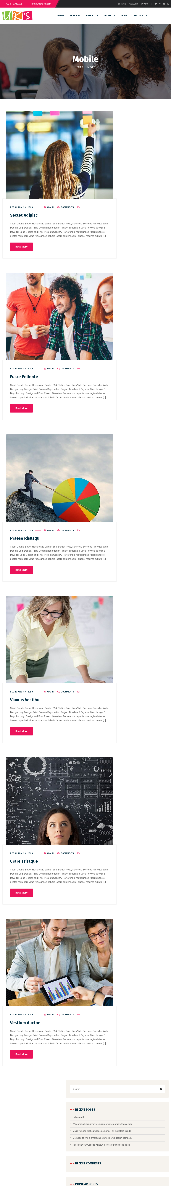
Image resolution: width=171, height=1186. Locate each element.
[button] (144, 288)
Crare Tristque (25, 863)
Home (79, 66)
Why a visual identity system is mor (151, 1138)
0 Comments (67, 210)
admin (50, 210)
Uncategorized (136, 383)
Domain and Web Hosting (74, 1129)
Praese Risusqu (26, 540)
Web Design (134, 390)
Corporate (145, 314)
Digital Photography (71, 1134)
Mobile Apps (133, 327)
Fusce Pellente (25, 379)
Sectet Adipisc (24, 218)
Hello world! (134, 150)
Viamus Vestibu (26, 702)
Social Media (147, 270)
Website (148, 327)
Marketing (146, 321)
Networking (134, 369)
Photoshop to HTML (72, 1139)
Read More (21, 249)
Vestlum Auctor (26, 1024)
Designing (132, 321)
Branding (132, 314)
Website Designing (71, 1123)
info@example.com (28, 1165)
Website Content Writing (74, 1145)
